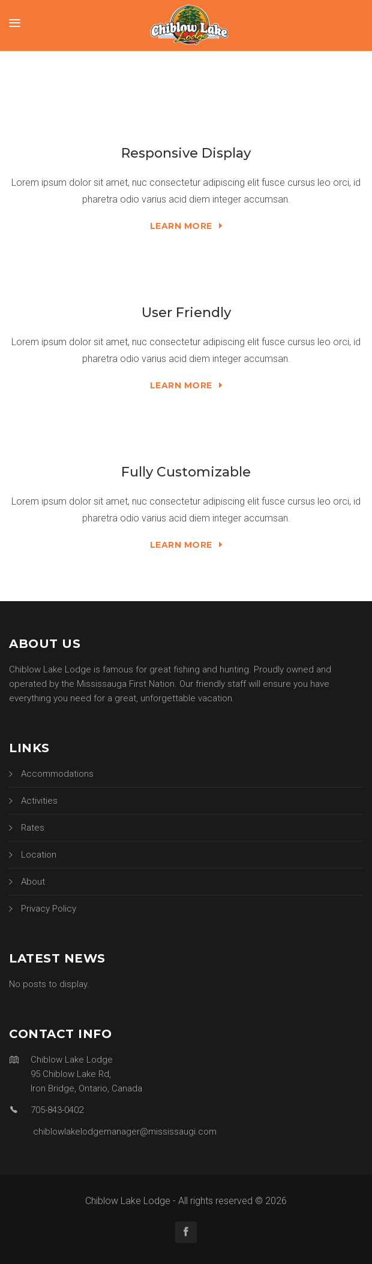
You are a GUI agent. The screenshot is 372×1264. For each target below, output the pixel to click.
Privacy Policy (48, 908)
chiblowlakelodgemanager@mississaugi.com (125, 1131)
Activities (39, 800)
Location (38, 854)
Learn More (186, 226)
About (33, 881)
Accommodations (57, 773)
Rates (32, 827)
